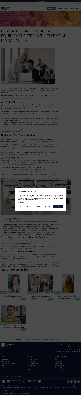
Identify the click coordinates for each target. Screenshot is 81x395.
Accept (58, 206)
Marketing (47, 206)
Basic (21, 206)
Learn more (21, 202)
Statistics (38, 206)
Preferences (30, 206)
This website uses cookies (27, 192)
